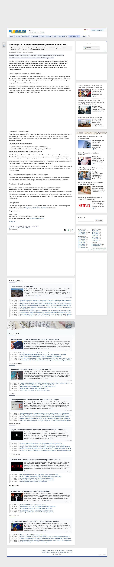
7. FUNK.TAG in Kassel (26, 309)
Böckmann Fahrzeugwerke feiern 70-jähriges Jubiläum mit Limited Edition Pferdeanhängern (45, 305)
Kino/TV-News (14, 454)
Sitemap (44, 550)
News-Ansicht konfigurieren (99, 248)
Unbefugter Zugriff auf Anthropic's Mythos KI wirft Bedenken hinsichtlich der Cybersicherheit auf (46, 415)
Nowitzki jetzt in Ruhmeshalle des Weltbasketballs (30, 491)
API (68, 552)
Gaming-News (14, 424)
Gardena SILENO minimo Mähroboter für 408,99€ (34, 388)
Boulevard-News (16, 364)
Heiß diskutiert (96, 245)
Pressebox (30, 52)
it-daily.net (12, 221)
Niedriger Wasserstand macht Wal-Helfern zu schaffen (35, 353)
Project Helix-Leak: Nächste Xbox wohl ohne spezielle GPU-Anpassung (39, 430)
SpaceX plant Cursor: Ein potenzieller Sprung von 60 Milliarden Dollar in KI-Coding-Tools (44, 413)
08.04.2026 (95, 237)
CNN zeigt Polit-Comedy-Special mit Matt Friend (33, 481)
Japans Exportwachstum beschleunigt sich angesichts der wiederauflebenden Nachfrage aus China (47, 538)
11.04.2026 (95, 232)
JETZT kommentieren (91, 48)
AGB (56, 550)
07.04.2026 (95, 238)
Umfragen (62, 36)
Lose (42, 36)
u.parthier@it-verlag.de (37, 218)
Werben (83, 36)
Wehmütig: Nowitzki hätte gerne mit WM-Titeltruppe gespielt (36, 512)
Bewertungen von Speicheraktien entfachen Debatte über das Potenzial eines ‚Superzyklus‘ (45, 418)
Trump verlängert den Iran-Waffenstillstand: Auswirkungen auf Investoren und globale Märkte (45, 360)
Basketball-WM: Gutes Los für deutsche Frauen (33, 505)
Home (43, 552)
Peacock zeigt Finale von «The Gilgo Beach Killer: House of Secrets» (39, 474)
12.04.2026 (95, 230)
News (11, 36)
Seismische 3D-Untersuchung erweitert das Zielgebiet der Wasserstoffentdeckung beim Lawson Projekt (48, 312)
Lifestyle (48, 36)
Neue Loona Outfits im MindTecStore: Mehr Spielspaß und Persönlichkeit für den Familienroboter (47, 316)
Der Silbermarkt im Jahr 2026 (22, 287)
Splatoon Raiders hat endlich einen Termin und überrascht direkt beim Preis (41, 443)
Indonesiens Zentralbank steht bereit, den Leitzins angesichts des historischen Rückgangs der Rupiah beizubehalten (52, 540)
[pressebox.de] (13, 228)
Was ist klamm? (74, 36)
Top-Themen (14, 333)
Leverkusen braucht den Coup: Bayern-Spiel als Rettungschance (38, 506)
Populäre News (96, 244)
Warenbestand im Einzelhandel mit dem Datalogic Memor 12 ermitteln (90, 86)
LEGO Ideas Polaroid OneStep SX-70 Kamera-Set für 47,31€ (37, 385)
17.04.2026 (82, 241)
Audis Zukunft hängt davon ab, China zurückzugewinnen (35, 542)
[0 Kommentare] (13, 229)
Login (93, 30)
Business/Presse (16, 281)
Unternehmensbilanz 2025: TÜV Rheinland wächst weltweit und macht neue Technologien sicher (91, 102)
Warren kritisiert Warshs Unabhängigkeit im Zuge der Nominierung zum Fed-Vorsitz (43, 354)
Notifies (104, 249)
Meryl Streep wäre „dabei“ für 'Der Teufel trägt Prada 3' (35, 390)
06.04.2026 (95, 240)
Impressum (69, 550)
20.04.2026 (82, 234)
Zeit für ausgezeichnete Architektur (90, 117)
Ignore (100, 249)
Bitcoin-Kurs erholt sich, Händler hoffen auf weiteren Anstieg (35, 521)
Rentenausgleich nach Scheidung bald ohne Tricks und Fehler (35, 339)
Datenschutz (50, 550)
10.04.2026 (95, 234)
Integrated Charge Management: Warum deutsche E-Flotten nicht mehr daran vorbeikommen (45, 304)
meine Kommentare (93, 249)
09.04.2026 (95, 235)
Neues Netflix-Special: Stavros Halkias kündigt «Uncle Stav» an (35, 460)
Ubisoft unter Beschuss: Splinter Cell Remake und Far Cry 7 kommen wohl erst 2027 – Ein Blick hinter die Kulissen (51, 448)
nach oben (102, 554)
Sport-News (14, 485)
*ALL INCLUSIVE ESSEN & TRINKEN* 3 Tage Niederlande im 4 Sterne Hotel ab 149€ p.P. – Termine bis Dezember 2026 (53, 383)
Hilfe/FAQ (63, 552)
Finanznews (14, 515)
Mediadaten (62, 550)
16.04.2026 (82, 242)
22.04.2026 (82, 230)
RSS (71, 552)
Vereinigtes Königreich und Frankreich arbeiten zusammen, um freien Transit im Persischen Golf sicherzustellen (51, 358)
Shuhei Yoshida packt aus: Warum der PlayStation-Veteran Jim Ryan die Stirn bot (42, 445)
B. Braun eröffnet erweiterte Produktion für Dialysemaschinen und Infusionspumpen (43, 302)
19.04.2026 (82, 237)
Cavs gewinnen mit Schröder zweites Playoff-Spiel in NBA (36, 508)
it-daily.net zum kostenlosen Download (35, 208)
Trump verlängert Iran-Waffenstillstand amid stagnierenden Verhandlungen (40, 356)
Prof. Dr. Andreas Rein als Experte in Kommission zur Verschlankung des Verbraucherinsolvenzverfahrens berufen (51, 310)
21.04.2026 (82, 232)
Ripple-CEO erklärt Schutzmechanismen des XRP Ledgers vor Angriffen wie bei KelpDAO (45, 536)
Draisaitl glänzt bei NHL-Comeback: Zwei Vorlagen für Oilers (36, 510)
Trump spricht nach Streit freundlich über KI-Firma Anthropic (35, 399)
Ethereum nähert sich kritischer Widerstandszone (33, 535)
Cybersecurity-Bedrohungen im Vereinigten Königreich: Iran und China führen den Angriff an (45, 420)
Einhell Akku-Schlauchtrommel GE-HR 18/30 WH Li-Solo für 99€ (38, 386)
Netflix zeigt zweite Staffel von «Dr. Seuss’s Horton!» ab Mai (36, 478)
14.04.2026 (82, 245)
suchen (99, 220)
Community (35, 36)
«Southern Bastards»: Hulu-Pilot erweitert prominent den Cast (37, 480)
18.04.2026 (82, 239)
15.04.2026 (82, 244)
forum (104, 50)
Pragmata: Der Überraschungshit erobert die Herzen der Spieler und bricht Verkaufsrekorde (45, 447)
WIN (55, 36)
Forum (18, 36)
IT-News (12, 394)
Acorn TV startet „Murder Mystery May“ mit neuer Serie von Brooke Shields (40, 476)
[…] (37, 295)
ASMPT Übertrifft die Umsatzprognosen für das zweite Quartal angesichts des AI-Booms (44, 416)
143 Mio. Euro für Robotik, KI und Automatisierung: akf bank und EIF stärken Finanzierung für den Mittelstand (50, 307)
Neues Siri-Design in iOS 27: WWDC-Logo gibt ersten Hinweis (90, 183)
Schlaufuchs (25, 36)
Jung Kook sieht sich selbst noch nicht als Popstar (31, 369)
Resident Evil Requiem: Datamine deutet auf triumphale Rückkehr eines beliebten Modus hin (45, 450)
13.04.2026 (82, 247)
